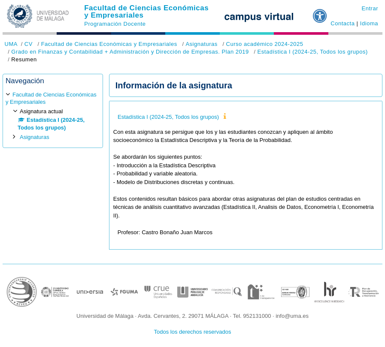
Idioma (369, 23)
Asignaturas (201, 44)
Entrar (369, 8)
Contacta (342, 23)
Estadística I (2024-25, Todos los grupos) (313, 51)
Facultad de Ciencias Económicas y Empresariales (146, 11)
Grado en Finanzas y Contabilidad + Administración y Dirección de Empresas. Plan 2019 (130, 51)
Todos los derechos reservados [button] (192, 332)
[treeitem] (53, 116)
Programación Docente (115, 24)
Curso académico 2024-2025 (264, 44)
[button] (320, 12)
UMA (11, 44)
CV (28, 44)
